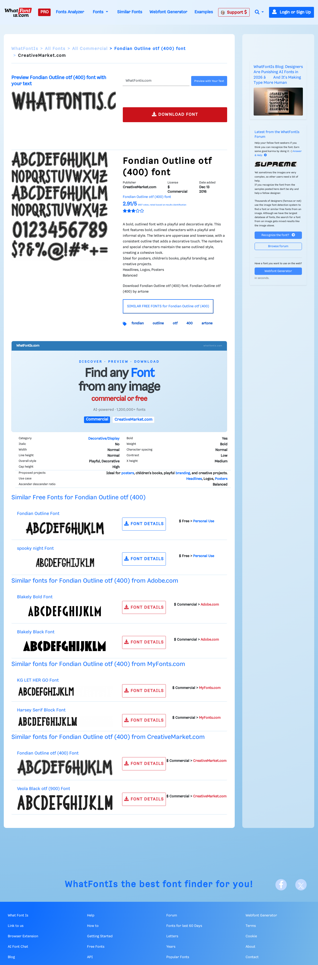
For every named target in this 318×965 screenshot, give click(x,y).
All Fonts (55, 49)
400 (189, 323)
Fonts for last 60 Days (184, 926)
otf (175, 323)
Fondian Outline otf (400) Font (48, 753)
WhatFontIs (24, 49)
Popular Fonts (177, 957)
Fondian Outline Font (38, 513)
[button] (259, 12)
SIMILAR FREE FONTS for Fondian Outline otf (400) (168, 306)
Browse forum (278, 246)
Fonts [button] (99, 12)
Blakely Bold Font (35, 597)
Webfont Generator (168, 12)
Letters (172, 936)
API (90, 957)
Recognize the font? (278, 235)
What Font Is (18, 915)
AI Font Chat (18, 947)
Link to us (15, 926)
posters (127, 473)
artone (207, 323)
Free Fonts (95, 947)
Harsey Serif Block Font (41, 710)
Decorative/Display (103, 439)
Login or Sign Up (291, 12)
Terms (251, 926)
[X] (301, 884)
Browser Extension (23, 936)
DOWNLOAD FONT (175, 114)
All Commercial (90, 49)
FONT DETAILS (144, 523)
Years (170, 947)
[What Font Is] (18, 12)
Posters (221, 479)
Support (234, 12)
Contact (252, 957)
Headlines (194, 479)
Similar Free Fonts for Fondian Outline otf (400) (78, 497)
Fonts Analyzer (70, 12)
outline (158, 323)
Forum (171, 915)
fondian (138, 323)
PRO (44, 12)
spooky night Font (35, 548)
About (250, 947)
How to (93, 926)
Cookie (251, 936)
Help (90, 915)
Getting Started (100, 936)
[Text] (156, 81)
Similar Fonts (129, 12)
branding (183, 473)
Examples (203, 12)
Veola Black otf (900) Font (43, 788)
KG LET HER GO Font (38, 680)
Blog (11, 957)
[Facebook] (281, 884)
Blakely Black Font (35, 632)
